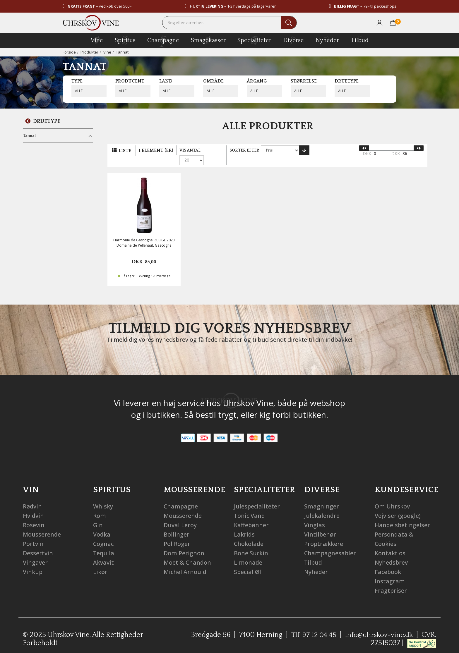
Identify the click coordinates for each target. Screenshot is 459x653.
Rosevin (33, 516)
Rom (99, 507)
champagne (163, 41)
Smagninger (321, 497)
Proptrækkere (324, 535)
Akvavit (103, 554)
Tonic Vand (250, 507)
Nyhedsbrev (392, 554)
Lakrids (244, 526)
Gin (98, 516)
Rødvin (32, 497)
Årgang (257, 81)
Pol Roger (177, 535)
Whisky (103, 497)
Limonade (248, 554)
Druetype (347, 81)
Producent (129, 81)
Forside (69, 52)
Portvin (33, 535)
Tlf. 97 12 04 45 (313, 626)
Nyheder (327, 39)
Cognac (103, 535)
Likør (100, 563)
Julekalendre (322, 507)
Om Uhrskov (392, 497)
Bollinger (176, 526)
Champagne (181, 497)
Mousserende (42, 526)
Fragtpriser (391, 582)
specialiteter (254, 40)
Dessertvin (38, 544)
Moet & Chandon (188, 554)
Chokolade (249, 535)
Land (165, 81)
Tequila (104, 544)
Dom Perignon (184, 544)
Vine (107, 52)
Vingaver (35, 554)
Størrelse (304, 81)
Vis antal (190, 150)
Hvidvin (33, 507)
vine (97, 40)
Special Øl (248, 563)
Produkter (89, 52)
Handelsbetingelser (403, 516)
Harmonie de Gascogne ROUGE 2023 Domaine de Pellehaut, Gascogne (144, 234)
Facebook (388, 563)
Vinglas (314, 516)
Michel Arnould (185, 563)
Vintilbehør (320, 526)
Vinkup (33, 563)
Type (77, 81)
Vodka (102, 526)
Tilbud (360, 39)
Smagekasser (208, 40)
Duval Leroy (180, 516)
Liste (125, 150)
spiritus (125, 40)
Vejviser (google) (398, 507)
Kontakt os (390, 544)
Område (213, 81)
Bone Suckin (251, 544)
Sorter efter (248, 150)
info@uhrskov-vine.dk (379, 626)
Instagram (390, 572)
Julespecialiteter (257, 497)
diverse (293, 39)
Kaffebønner (251, 516)
